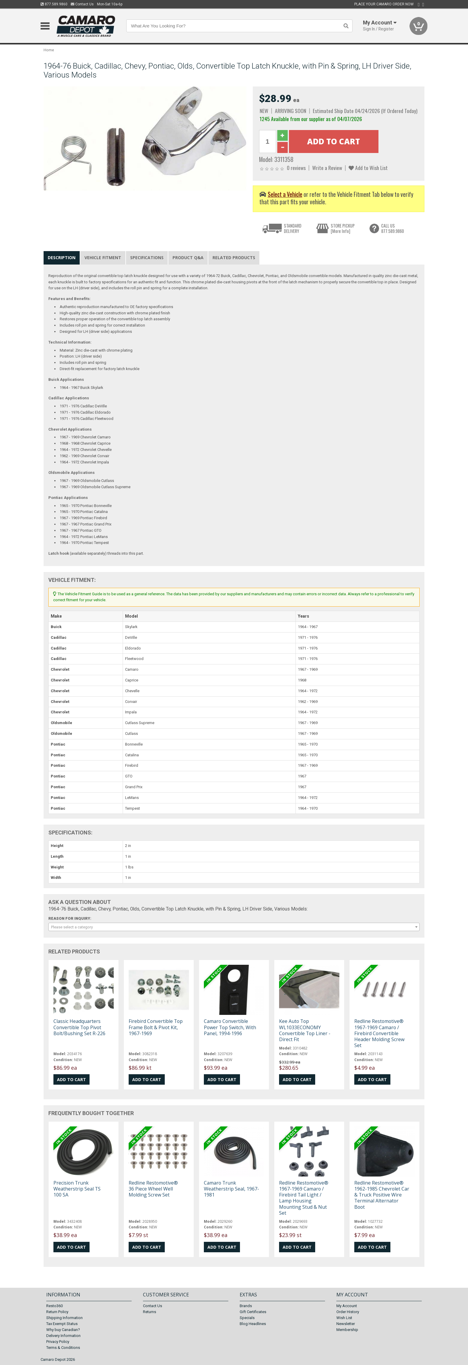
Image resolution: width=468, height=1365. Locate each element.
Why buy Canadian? (63, 1329)
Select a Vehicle (285, 194)
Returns (149, 1312)
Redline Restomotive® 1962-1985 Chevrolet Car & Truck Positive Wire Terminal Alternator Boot (381, 1195)
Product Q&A (188, 257)
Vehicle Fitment (102, 257)
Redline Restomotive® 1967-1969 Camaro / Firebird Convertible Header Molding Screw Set (379, 1033)
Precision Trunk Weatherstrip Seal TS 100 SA (77, 1189)
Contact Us (82, 4)
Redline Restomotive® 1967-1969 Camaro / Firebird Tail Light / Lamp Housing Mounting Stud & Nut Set (303, 1198)
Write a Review (327, 167)
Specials (247, 1317)
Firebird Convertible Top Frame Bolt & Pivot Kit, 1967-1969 (156, 1027)
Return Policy (57, 1312)
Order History (347, 1312)
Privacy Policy (57, 1341)
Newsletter (345, 1323)
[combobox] (234, 927)
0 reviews (296, 167)
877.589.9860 (54, 4)
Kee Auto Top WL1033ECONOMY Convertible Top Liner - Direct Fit (304, 1030)
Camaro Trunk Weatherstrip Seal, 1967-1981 (231, 1189)
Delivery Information (63, 1335)
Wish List (344, 1317)
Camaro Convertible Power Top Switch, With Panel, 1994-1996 (230, 1027)
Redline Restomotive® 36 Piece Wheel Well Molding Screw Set (153, 1189)
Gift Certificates (253, 1312)
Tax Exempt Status (62, 1323)
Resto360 (54, 1306)
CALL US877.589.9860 (392, 228)
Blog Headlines (253, 1323)
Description (62, 257)
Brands (246, 1306)
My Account (346, 1306)
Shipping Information (64, 1317)
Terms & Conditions (63, 1347)
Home (49, 50)
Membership (347, 1329)
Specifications (147, 257)
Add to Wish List (368, 167)
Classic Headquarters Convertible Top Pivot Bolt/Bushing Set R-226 (79, 1027)
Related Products (234, 257)
